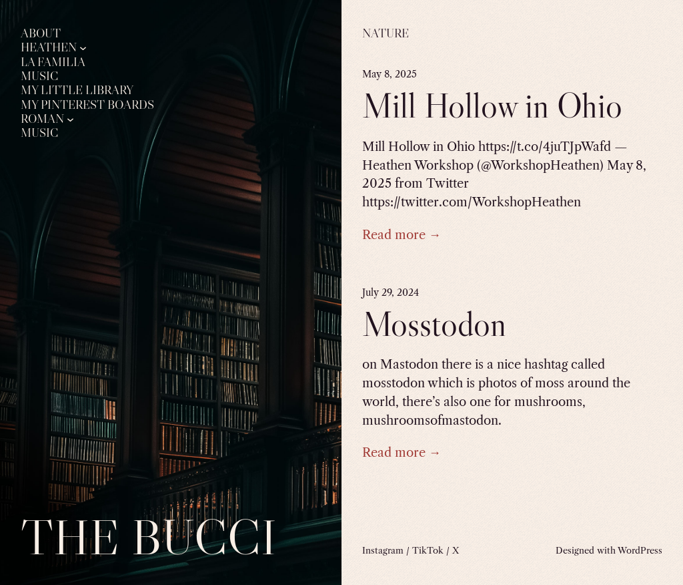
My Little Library (77, 90)
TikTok (428, 550)
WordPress (640, 550)
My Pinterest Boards (87, 105)
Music (39, 76)
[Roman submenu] (70, 118)
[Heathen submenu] (83, 47)
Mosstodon (434, 324)
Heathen (49, 47)
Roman (42, 119)
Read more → (401, 234)
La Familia (53, 62)
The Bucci (149, 537)
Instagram (383, 550)
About (41, 33)
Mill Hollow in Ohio (492, 105)
